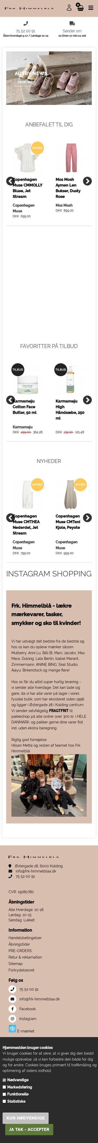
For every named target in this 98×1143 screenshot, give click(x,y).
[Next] (87, 181)
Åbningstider (19, 944)
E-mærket (21, 1029)
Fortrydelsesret (21, 970)
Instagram (22, 1019)
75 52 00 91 (22, 876)
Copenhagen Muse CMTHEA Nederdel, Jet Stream (26, 524)
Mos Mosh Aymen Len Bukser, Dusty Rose (68, 188)
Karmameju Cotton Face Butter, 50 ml (24, 407)
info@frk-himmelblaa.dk (32, 871)
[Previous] (10, 181)
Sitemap (16, 964)
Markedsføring (19, 1087)
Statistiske (16, 1101)
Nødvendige (17, 1080)
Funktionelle (17, 1094)
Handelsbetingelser (25, 938)
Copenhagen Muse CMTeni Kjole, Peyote (68, 522)
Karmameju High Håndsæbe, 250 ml (70, 409)
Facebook (22, 1009)
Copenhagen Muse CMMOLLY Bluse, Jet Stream (27, 188)
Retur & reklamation (25, 957)
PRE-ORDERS (20, 951)
